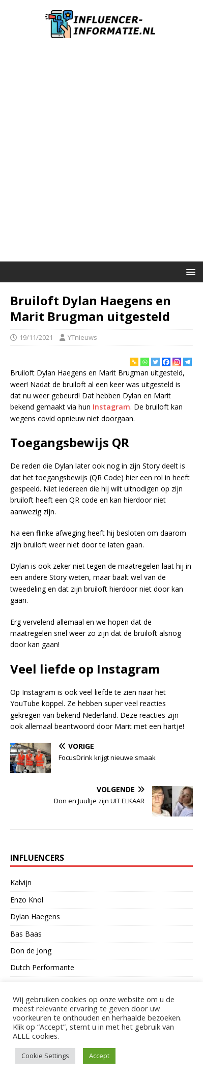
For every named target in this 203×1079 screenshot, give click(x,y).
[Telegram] (187, 362)
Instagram (111, 407)
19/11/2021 (36, 337)
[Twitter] (155, 362)
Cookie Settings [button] (45, 1055)
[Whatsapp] (144, 362)
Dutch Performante (42, 967)
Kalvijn (21, 882)
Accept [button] (99, 1055)
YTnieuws (82, 337)
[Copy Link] (134, 362)
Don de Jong (30, 950)
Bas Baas (26, 934)
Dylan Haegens (35, 916)
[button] (189, 271)
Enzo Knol (26, 900)
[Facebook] (166, 362)
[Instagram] (176, 362)
